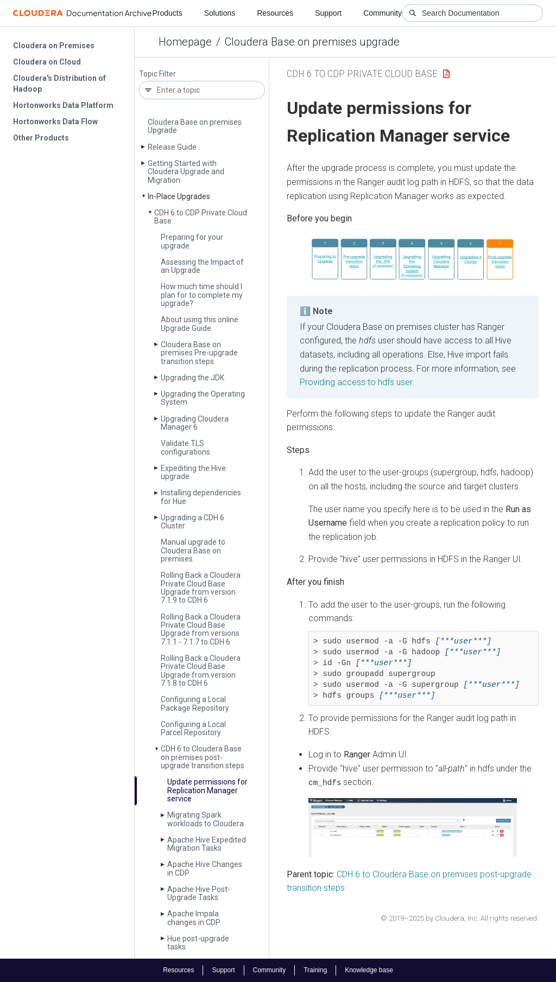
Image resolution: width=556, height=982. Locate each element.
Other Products (41, 137)
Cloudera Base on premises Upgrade (195, 126)
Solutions (220, 13)
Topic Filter (157, 74)
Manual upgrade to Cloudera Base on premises (193, 550)
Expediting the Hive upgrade (193, 472)
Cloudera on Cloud (47, 62)
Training (315, 970)
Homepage (185, 41)
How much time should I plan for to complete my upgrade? (202, 295)
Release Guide (172, 147)
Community (382, 13)
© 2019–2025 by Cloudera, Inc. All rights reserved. (460, 918)
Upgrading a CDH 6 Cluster (192, 521)
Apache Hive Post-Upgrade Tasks (198, 893)
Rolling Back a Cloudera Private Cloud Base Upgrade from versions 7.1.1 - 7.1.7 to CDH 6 (201, 629)
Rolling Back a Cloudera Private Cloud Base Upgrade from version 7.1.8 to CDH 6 (201, 670)
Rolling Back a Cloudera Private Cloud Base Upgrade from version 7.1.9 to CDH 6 (201, 587)
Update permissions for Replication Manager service (207, 790)
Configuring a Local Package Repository (195, 703)
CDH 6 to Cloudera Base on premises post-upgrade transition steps (202, 757)
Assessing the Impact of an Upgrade (202, 266)
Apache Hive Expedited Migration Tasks (206, 844)
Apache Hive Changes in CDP (204, 868)
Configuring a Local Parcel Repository (193, 728)
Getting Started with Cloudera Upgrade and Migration (186, 171)
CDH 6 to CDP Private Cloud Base (200, 216)
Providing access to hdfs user (356, 382)
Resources (275, 13)
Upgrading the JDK (192, 377)
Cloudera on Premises (53, 45)
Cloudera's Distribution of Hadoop (59, 83)
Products (167, 13)
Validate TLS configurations (185, 447)
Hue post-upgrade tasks (198, 942)
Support (328, 13)
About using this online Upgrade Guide (199, 323)
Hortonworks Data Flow (55, 121)
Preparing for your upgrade (192, 241)
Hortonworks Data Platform (63, 105)
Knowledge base (369, 970)
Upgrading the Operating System (203, 398)
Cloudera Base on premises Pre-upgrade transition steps (199, 353)
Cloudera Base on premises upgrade (312, 41)
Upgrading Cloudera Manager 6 (195, 423)
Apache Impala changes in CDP (193, 917)
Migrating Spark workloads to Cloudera (205, 819)
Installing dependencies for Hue (201, 496)
